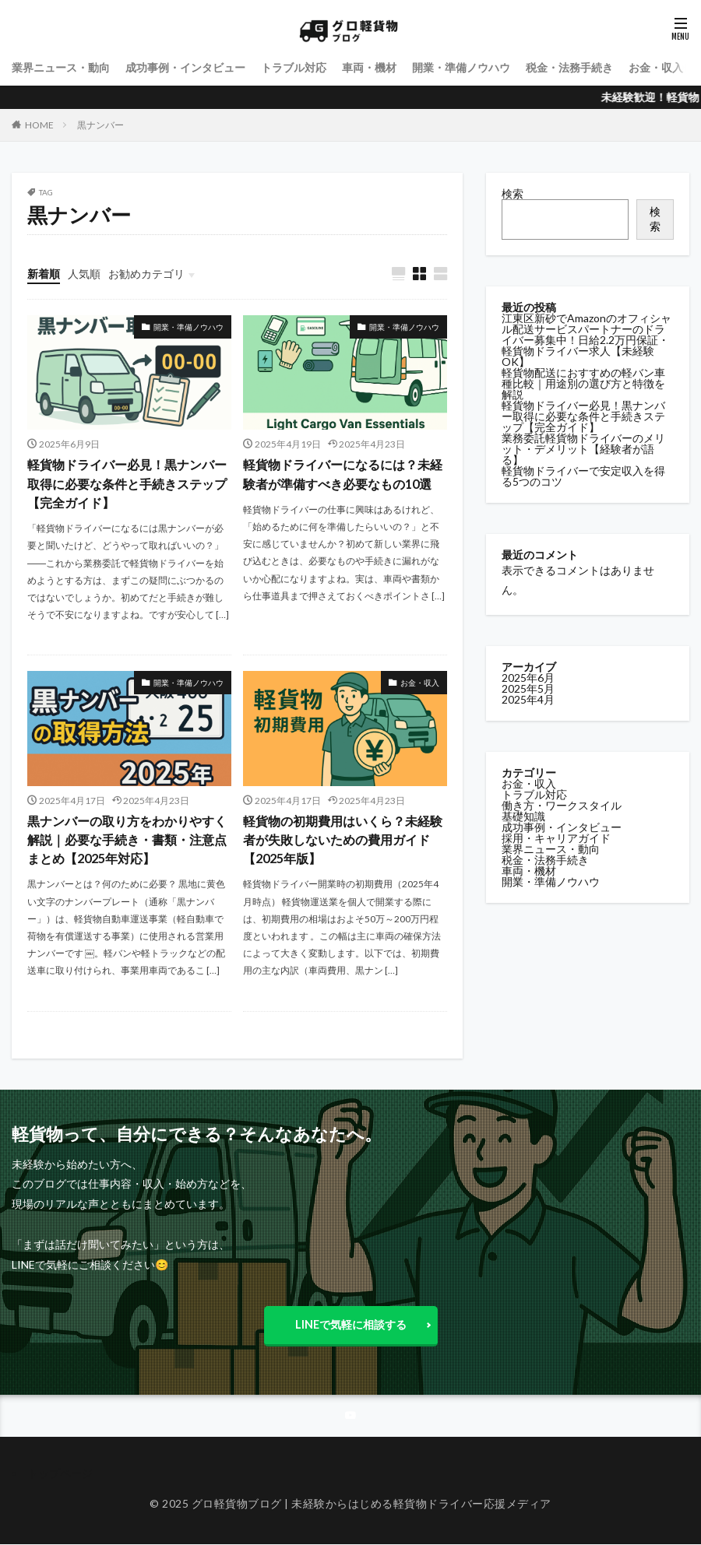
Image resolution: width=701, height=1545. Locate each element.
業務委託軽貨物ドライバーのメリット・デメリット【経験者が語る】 (583, 448)
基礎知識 (523, 816)
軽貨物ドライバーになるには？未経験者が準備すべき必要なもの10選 (342, 474)
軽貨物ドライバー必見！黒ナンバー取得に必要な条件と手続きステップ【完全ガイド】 (127, 484)
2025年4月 (528, 699)
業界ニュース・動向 (61, 67)
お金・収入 (656, 67)
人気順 (84, 273)
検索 (512, 193)
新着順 (43, 273)
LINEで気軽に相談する (350, 1323)
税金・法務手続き (569, 67)
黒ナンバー (100, 125)
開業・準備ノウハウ (461, 67)
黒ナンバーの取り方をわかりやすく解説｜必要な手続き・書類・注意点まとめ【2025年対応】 (127, 839)
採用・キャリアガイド (556, 837)
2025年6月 (528, 677)
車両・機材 (369, 67)
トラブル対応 (293, 67)
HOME (39, 125)
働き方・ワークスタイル (562, 805)
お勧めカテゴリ (146, 273)
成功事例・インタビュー (185, 67)
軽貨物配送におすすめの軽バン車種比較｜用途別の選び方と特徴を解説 (583, 383)
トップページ (60, 1473)
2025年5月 (528, 688)
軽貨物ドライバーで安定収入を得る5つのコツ (583, 476)
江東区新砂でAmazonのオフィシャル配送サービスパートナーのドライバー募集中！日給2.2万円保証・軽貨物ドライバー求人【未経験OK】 (586, 339)
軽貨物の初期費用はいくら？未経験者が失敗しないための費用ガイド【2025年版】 (342, 839)
